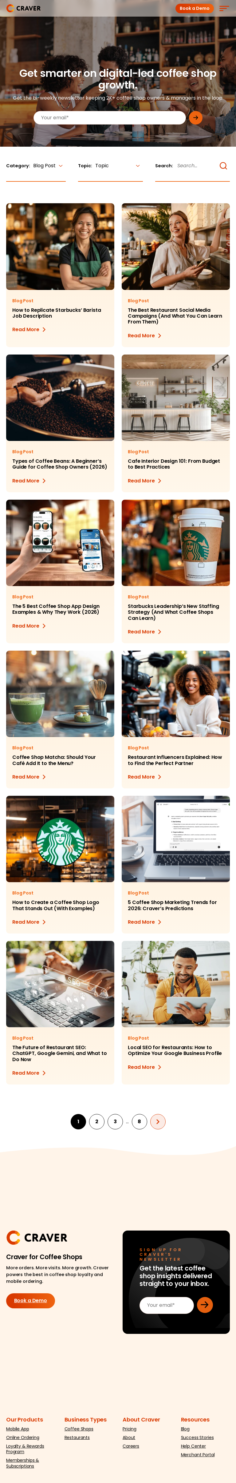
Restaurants (77, 1437)
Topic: (110, 166)
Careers (131, 1446)
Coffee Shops (79, 1429)
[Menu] (224, 8)
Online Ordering (22, 1437)
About (129, 1437)
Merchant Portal (198, 1455)
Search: (164, 166)
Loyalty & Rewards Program (25, 1449)
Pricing (129, 1429)
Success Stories (197, 1437)
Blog (185, 1429)
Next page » (158, 1121)
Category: (36, 166)
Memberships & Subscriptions (22, 1463)
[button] (223, 166)
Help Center (193, 1446)
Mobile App (17, 1429)
